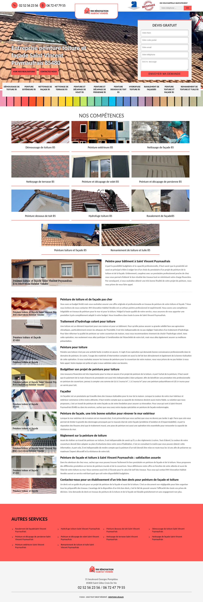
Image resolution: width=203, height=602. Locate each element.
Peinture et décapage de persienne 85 (99, 89)
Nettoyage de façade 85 (45, 88)
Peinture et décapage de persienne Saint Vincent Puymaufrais (33, 538)
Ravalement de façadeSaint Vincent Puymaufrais (30, 530)
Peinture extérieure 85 (29, 88)
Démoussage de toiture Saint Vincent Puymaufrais (168, 530)
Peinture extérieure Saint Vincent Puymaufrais (29, 546)
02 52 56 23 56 (24, 5)
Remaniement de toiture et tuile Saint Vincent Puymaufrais (77, 546)
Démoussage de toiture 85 (11, 88)
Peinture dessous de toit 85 (118, 89)
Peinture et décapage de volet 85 (79, 89)
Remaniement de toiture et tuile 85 (189, 88)
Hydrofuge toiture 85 (134, 88)
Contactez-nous (48, 71)
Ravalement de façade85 (151, 88)
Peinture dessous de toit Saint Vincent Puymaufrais (123, 530)
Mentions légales (116, 597)
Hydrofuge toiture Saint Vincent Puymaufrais (80, 528)
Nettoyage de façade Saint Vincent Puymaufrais (167, 538)
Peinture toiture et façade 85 (169, 89)
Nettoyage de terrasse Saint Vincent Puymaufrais (122, 538)
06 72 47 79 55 (52, 5)
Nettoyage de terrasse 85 (61, 88)
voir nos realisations (24, 71)
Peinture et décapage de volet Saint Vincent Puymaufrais (80, 538)
